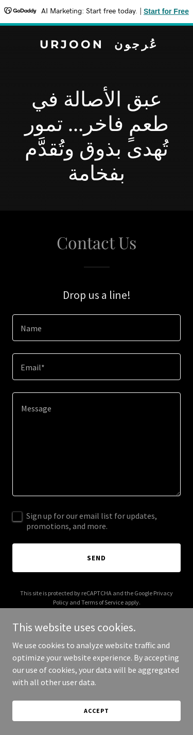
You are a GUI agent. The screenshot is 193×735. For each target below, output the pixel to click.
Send (96, 557)
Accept (96, 710)
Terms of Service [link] (102, 602)
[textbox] (96, 327)
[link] (96, 45)
